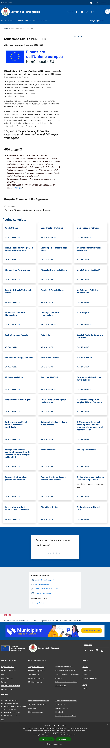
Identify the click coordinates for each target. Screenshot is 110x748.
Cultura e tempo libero (36, 670)
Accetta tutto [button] (47, 739)
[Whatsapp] (87, 11)
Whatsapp (27, 210)
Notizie (85, 666)
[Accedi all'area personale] (98, 2)
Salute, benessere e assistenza (66, 682)
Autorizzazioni (60, 685)
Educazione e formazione (64, 666)
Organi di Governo (7, 666)
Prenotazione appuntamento (38, 700)
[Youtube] (77, 11)
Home (6, 28)
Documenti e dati (7, 689)
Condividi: (9, 206)
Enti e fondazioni (7, 678)
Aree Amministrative (8, 670)
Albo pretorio (60, 704)
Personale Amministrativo (10, 685)
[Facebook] (71, 11)
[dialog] (55, 735)
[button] (55, 744)
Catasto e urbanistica (36, 678)
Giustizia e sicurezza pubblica (65, 670)
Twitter (17, 210)
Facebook (8, 210)
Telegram (37, 210)
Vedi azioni (78, 36)
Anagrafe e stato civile (36, 666)
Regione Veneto (6, 2)
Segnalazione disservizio (37, 704)
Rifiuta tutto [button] (63, 739)
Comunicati (86, 670)
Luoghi (84, 684)
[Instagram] (82, 11)
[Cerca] (106, 11)
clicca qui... (18, 187)
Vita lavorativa (33, 674)
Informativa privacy (62, 708)
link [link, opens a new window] (75, 735)
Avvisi (84, 674)
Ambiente (58, 678)
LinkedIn (47, 210)
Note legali (59, 712)
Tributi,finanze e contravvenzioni (67, 674)
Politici (3, 682)
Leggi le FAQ (32, 708)
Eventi (84, 688)
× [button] (107, 724)
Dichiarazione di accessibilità (65, 716)
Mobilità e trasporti (35, 682)
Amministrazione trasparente (66, 700)
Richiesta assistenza (35, 712)
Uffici (3, 674)
